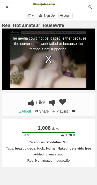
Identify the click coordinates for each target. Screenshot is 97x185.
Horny (51, 148)
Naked (62, 148)
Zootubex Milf (58, 142)
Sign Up (47, 15)
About (25, 111)
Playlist (60, 111)
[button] (30, 15)
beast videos (25, 148)
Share (42, 111)
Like (37, 102)
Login (65, 15)
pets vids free (80, 148)
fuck (40, 148)
